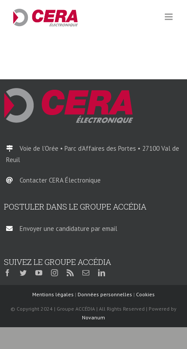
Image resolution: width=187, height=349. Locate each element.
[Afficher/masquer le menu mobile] (169, 16)
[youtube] (38, 272)
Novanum (93, 317)
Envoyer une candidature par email (68, 228)
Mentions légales (53, 294)
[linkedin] (101, 272)
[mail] (85, 272)
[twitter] (23, 272)
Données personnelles (105, 294)
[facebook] (7, 272)
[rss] (70, 272)
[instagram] (54, 272)
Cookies (145, 294)
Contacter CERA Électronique (60, 180)
